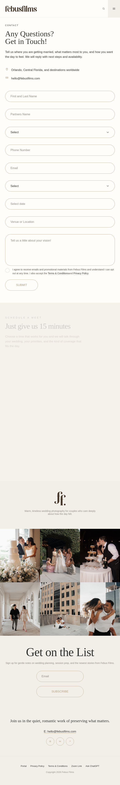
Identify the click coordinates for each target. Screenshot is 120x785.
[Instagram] (50, 741)
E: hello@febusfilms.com (60, 731)
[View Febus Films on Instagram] (20, 555)
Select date (18, 204)
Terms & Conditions (58, 273)
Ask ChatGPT (92, 766)
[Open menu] (114, 8)
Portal (24, 766)
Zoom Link (76, 766)
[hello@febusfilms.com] (7, 77)
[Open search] (103, 8)
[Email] (60, 741)
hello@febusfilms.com (25, 78)
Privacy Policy (80, 273)
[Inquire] (70, 741)
